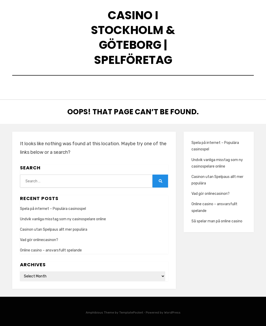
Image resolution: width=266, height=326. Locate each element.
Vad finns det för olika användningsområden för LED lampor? (143, 87)
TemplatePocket (131, 311)
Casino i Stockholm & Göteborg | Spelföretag (133, 37)
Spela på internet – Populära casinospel (53, 207)
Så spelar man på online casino (216, 220)
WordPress (172, 311)
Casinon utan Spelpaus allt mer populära (53, 228)
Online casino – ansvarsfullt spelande (51, 249)
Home (58, 87)
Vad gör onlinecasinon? (39, 238)
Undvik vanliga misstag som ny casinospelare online (63, 218)
